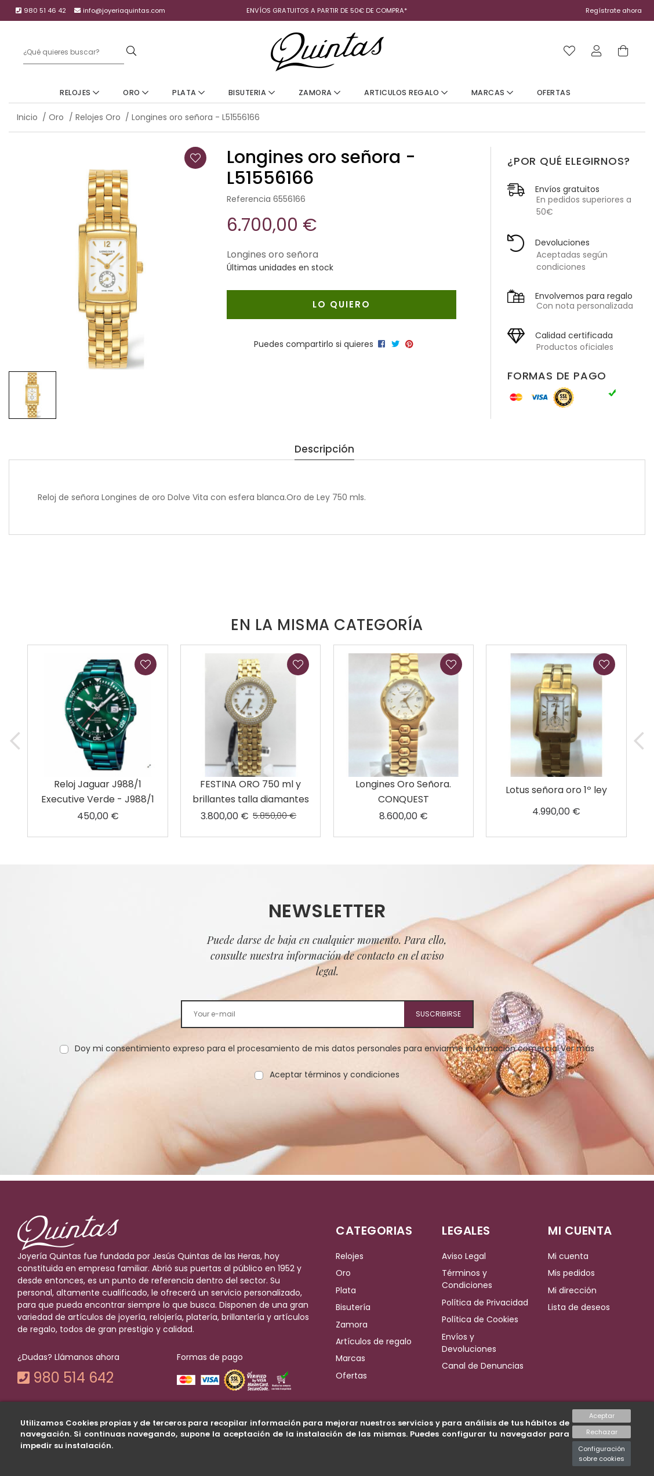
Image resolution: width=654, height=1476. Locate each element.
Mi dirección (572, 1290)
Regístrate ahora (614, 10)
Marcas (492, 92)
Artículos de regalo (374, 1341)
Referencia (249, 199)
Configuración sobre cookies (601, 1453)
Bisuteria (251, 92)
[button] (15, 741)
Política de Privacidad (485, 1302)
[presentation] (327, 1117)
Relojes (80, 92)
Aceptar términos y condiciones (334, 1074)
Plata (188, 92)
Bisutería (353, 1307)
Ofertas (554, 92)
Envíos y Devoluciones (469, 1343)
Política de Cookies (480, 1319)
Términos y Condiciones (467, 1280)
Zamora (320, 92)
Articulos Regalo (406, 92)
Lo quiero (341, 304)
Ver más (577, 1048)
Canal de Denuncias (483, 1366)
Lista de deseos (579, 1307)
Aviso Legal (464, 1256)
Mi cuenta (568, 1256)
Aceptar (602, 1415)
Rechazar (601, 1432)
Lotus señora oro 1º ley (556, 790)
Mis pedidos (571, 1273)
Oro (136, 92)
